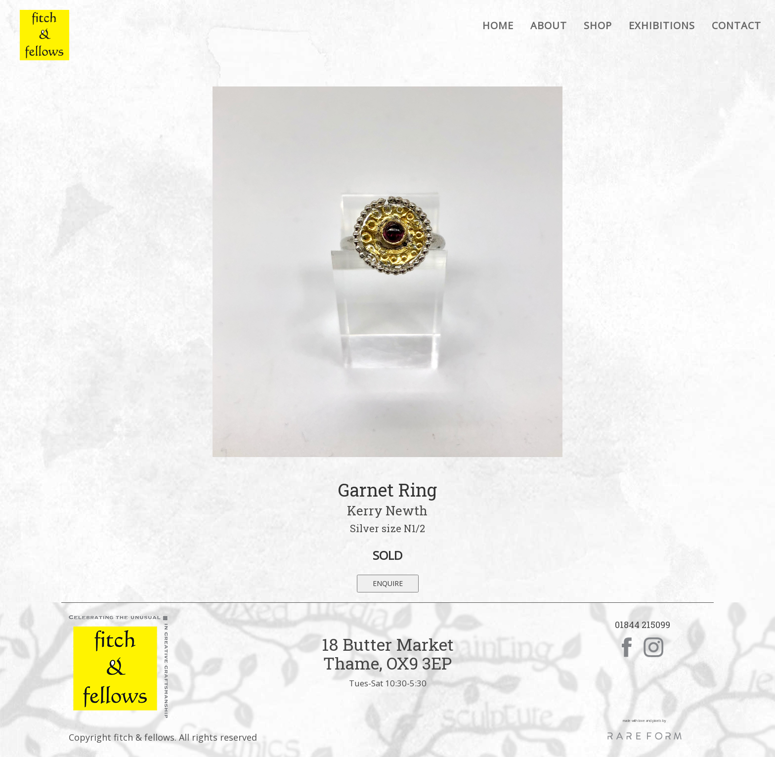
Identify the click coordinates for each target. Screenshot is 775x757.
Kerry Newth (387, 510)
